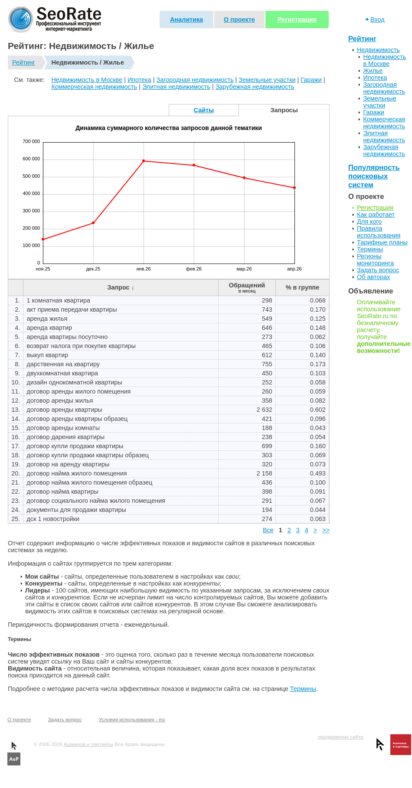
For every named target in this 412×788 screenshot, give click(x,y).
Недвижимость (378, 49)
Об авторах (373, 277)
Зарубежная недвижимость (255, 86)
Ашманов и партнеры (88, 744)
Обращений (247, 287)
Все (268, 530)
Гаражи (311, 79)
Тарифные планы (382, 242)
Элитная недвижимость (176, 86)
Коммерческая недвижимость (94, 86)
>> (326, 530)
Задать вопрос (378, 270)
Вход (377, 19)
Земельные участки (267, 79)
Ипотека (139, 79)
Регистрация (297, 19)
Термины (303, 688)
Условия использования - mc (132, 719)
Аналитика (186, 19)
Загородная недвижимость (195, 79)
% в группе (303, 287)
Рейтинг (23, 62)
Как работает (376, 214)
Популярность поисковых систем (374, 176)
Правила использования (378, 232)
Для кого (369, 221)
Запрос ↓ (120, 287)
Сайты (204, 110)
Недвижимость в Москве (86, 79)
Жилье (373, 70)
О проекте (239, 19)
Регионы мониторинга (375, 260)
